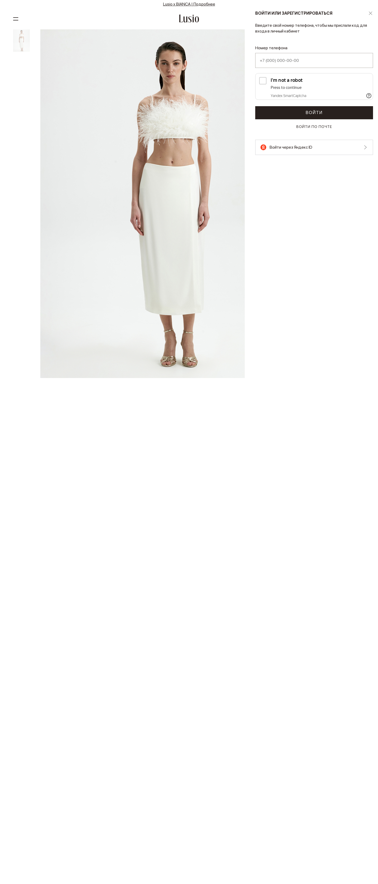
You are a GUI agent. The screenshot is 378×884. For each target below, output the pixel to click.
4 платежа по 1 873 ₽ (331, 62)
